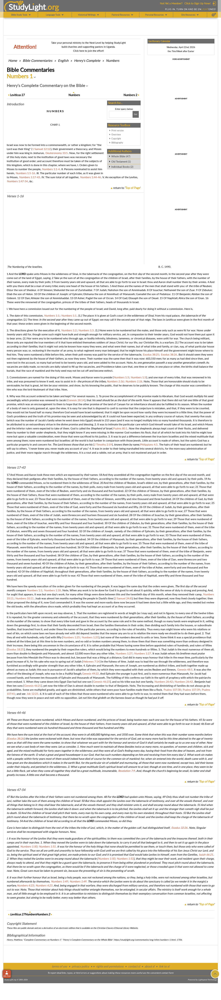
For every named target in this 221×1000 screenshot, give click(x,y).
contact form (167, 972)
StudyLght (27, 7)
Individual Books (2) (122, 166)
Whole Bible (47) (120, 156)
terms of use (59, 966)
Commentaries (37, 60)
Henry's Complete (87, 60)
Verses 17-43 (16, 467)
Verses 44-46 (16, 713)
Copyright (116, 138)
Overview (116, 134)
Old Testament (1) (121, 161)
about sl (149, 966)
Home (12, 60)
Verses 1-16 (15, 196)
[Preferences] (214, 14)
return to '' (127, 188)
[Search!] (136, 114)
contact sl (134, 966)
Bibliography (117, 142)
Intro (15, 104)
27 (17, 95)
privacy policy (80, 966)
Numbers (112, 60)
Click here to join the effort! (88, 50)
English (63, 60)
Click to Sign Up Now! (197, 3)
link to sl (164, 966)
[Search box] (120, 114)
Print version (117, 130)
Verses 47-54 (16, 790)
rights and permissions (110, 966)
